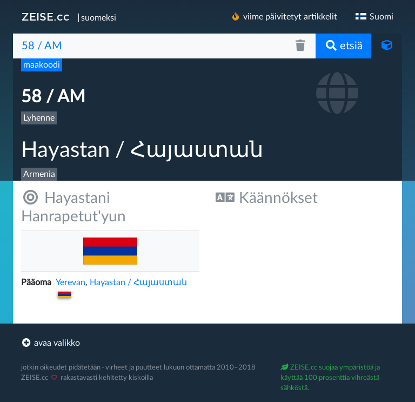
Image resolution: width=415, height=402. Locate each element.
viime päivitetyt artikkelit (283, 16)
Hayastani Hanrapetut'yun (73, 207)
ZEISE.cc (46, 16)
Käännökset (267, 198)
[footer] (207, 343)
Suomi (373, 16)
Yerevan (70, 282)
